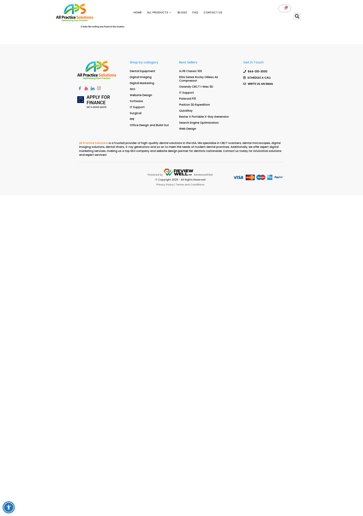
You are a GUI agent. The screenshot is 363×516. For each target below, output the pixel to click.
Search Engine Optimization (199, 123)
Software (136, 101)
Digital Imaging (141, 77)
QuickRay (186, 111)
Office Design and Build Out (149, 125)
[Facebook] (80, 88)
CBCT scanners (230, 143)
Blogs (182, 12)
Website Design (141, 95)
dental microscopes (256, 143)
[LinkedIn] (92, 88)
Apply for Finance (98, 100)
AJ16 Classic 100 (190, 71)
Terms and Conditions (190, 184)
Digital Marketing (142, 83)
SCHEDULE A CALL (255, 43)
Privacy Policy (165, 184)
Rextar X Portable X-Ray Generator (204, 117)
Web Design (187, 129)
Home (137, 12)
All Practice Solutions (94, 143)
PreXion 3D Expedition (194, 105)
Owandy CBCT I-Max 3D (196, 87)
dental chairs (115, 147)
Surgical (135, 113)
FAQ (195, 12)
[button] (297, 16)
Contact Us (213, 12)
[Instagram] (99, 88)
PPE (132, 119)
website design (166, 151)
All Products (159, 12)
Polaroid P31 (187, 99)
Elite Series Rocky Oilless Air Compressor (198, 79)
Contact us (231, 151)
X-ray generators (138, 147)
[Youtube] (86, 88)
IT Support (137, 107)
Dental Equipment (142, 71)
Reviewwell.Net (188, 174)
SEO (132, 89)
